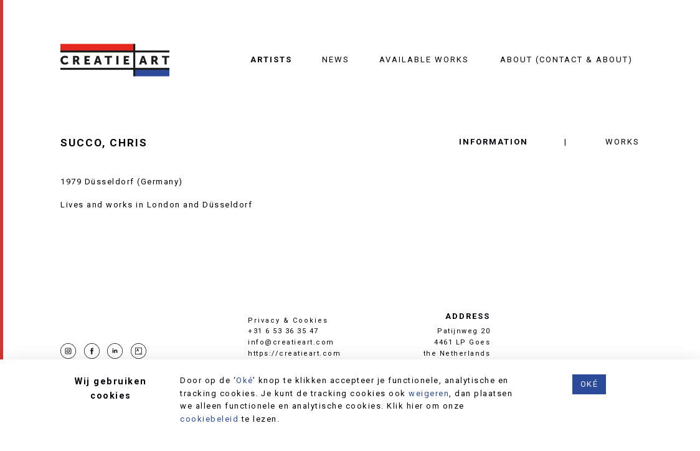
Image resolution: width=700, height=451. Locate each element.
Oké (244, 380)
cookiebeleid (209, 419)
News (335, 59)
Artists (271, 59)
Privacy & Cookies (288, 320)
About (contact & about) (566, 59)
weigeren (429, 393)
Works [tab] (622, 141)
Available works (424, 59)
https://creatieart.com (294, 353)
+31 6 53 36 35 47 (283, 331)
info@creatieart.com (291, 342)
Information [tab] (493, 141)
